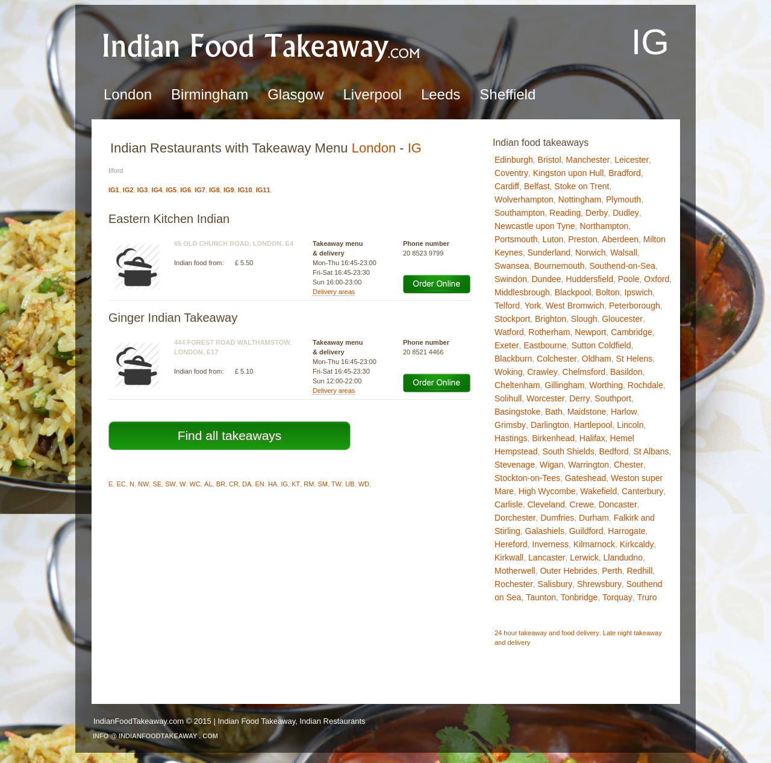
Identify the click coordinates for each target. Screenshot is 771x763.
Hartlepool (593, 425)
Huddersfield (589, 279)
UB (349, 484)
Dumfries (557, 518)
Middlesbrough (522, 292)
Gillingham (564, 385)
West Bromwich (575, 305)
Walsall (623, 252)
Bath (554, 411)
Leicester (631, 160)
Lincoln (630, 425)
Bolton (608, 292)
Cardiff (507, 186)
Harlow (624, 411)
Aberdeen (620, 239)
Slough (584, 319)
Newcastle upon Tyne (535, 226)
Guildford (586, 531)
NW (143, 484)
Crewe (582, 504)
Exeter (507, 345)
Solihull (508, 398)
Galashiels (544, 531)
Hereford (511, 544)
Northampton (603, 226)
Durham (594, 518)
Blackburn (513, 358)
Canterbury (642, 491)
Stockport (512, 319)
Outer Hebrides (568, 571)
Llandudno (623, 557)
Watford (509, 332)
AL (208, 484)
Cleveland (545, 504)
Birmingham (209, 94)
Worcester (545, 398)
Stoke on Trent (581, 186)
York (533, 305)
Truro (647, 597)
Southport (613, 398)
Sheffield (507, 94)
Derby (596, 213)
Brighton (550, 319)
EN (259, 484)
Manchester (588, 160)
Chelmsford (584, 372)
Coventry (511, 173)
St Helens (634, 358)
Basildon (626, 372)
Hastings (511, 438)
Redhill (639, 571)
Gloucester (622, 319)
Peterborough (634, 305)
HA (272, 484)
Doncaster (618, 504)
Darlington (550, 425)
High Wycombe (547, 491)
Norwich (590, 252)
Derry (579, 398)
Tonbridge (579, 597)
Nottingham (580, 199)
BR (220, 484)
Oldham (596, 358)
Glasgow (295, 94)
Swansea (512, 266)
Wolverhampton (524, 199)
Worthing (606, 385)
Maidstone (587, 411)
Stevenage (515, 464)
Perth (612, 571)
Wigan (552, 464)
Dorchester (515, 518)
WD (363, 484)
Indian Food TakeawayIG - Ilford (262, 45)
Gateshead (586, 478)
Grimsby (510, 425)
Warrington (588, 464)
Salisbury (555, 584)
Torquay (617, 597)
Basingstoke (517, 411)
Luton (552, 239)
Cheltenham (517, 385)
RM (309, 484)
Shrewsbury (599, 584)
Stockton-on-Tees (527, 478)
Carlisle (509, 504)
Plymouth (623, 199)
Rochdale (645, 385)
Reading (565, 213)
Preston (582, 239)
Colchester (557, 358)
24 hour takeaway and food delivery (547, 632)
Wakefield (598, 491)
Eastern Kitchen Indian (168, 218)
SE (156, 484)
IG (415, 147)
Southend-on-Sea (622, 266)
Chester (628, 464)
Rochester (514, 584)
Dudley (626, 213)
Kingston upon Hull (568, 173)
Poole (629, 279)
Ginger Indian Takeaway (172, 317)
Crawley (542, 372)
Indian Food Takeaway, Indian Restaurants (291, 721)
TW (336, 484)
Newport (590, 332)
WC (195, 484)
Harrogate (626, 531)
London (128, 94)
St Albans (651, 451)
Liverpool (372, 94)
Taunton (541, 597)
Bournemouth (559, 266)
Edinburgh (514, 160)
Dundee (546, 279)
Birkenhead (553, 438)
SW (170, 484)
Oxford (656, 279)
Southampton (520, 213)
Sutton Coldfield (601, 345)
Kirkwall (509, 557)
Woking (508, 372)
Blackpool (573, 292)
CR (234, 484)
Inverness (550, 544)
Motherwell (515, 571)
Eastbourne (545, 345)
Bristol (549, 160)
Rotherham (549, 332)
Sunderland (548, 252)
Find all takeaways (230, 435)
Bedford (614, 451)
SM (322, 484)
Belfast (537, 186)
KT (296, 484)
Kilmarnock (594, 544)
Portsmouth (516, 239)
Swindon (511, 279)
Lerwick (584, 557)
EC (120, 484)
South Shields (568, 451)
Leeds (440, 94)
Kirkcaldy (637, 544)
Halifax (592, 438)
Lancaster (546, 557)
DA (246, 484)
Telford (507, 305)
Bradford (624, 173)
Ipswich (639, 292)
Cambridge (631, 332)
